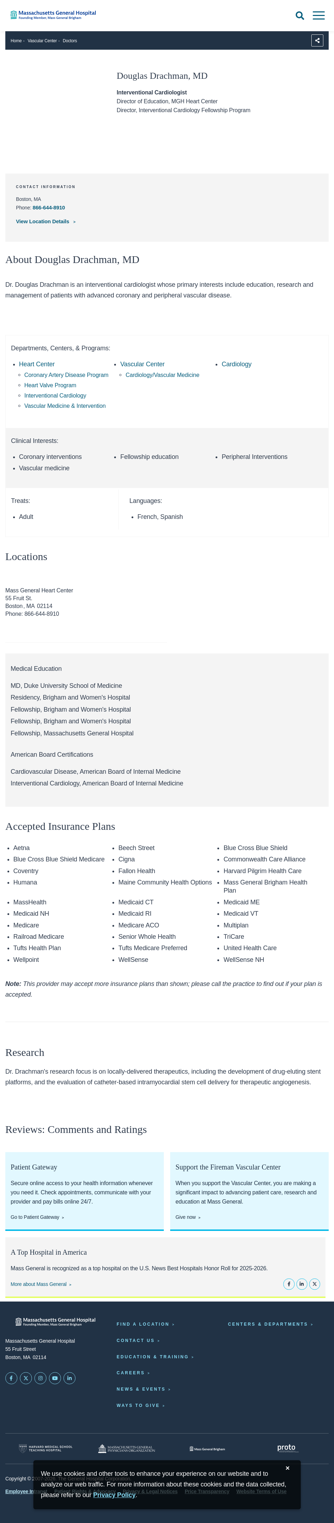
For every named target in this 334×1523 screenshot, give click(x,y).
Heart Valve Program (50, 385)
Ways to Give (138, 1405)
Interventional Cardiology (55, 395)
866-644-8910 (49, 207)
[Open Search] (300, 15)
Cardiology (236, 364)
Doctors (70, 40)
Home (16, 40)
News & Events (141, 1389)
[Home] (70, 15)
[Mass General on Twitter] (26, 1378)
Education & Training (153, 1356)
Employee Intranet (26, 1491)
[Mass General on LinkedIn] (69, 1378)
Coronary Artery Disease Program (66, 375)
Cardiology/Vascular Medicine (162, 375)
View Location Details (43, 221)
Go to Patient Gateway (35, 1217)
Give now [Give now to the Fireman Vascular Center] (186, 1217)
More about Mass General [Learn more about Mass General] (39, 1284)
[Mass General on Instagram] (40, 1378)
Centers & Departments (268, 1324)
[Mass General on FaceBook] (11, 1378)
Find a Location (143, 1324)
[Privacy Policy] (114, 1495)
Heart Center (37, 364)
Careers (131, 1372)
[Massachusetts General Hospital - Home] (55, 1321)
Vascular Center (42, 40)
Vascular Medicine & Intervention (65, 405)
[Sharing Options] (317, 40)
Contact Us (136, 1340)
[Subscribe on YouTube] (55, 1378)
